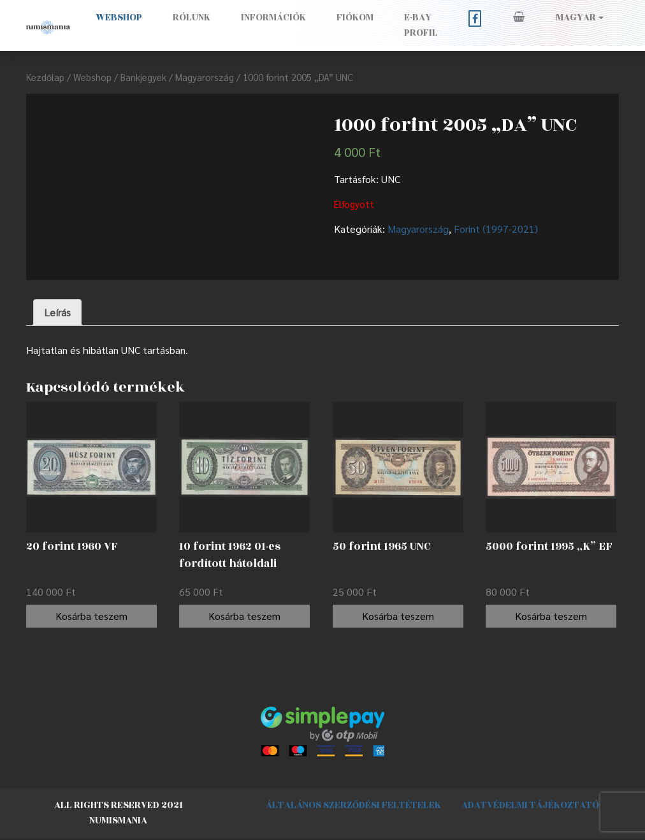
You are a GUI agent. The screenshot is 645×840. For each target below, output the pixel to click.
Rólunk (191, 17)
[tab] (57, 312)
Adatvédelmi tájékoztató (530, 805)
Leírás (57, 312)
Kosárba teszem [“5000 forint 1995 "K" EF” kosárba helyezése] (551, 616)
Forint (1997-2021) (496, 228)
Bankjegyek (143, 77)
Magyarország (204, 77)
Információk (273, 17)
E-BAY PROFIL (421, 25)
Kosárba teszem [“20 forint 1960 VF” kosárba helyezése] (91, 616)
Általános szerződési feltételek (353, 805)
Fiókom (355, 17)
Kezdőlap (45, 77)
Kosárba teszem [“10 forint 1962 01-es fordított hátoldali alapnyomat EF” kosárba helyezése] (244, 616)
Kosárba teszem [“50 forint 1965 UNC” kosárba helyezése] (398, 616)
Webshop (119, 17)
